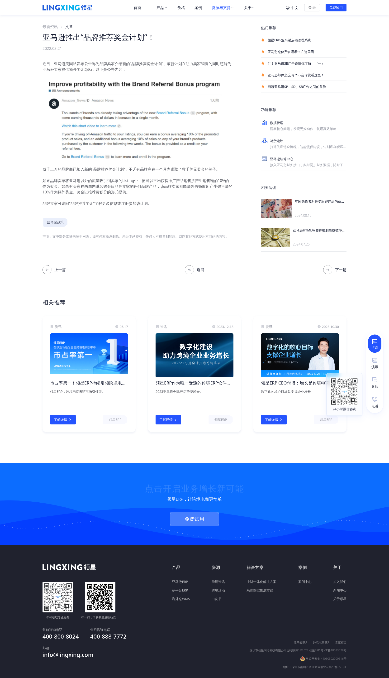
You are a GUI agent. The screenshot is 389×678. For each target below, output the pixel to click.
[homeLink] (67, 7)
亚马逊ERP (180, 580)
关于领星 (339, 597)
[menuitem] (140, 7)
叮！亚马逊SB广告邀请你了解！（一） (293, 63)
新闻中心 (339, 589)
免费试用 (336, 7)
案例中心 (305, 580)
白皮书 (217, 597)
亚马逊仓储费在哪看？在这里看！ (289, 51)
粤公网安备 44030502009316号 (326, 646)
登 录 (312, 7)
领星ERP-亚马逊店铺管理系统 (286, 40)
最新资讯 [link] (50, 26)
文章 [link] (69, 26)
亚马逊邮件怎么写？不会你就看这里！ (292, 75)
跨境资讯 (218, 580)
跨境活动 (218, 589)
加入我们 (339, 580)
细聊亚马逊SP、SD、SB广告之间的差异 (293, 86)
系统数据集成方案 (260, 589)
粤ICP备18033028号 (333, 637)
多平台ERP (180, 589)
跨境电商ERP (321, 630)
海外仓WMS (181, 597)
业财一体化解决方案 (261, 580)
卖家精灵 (340, 630)
